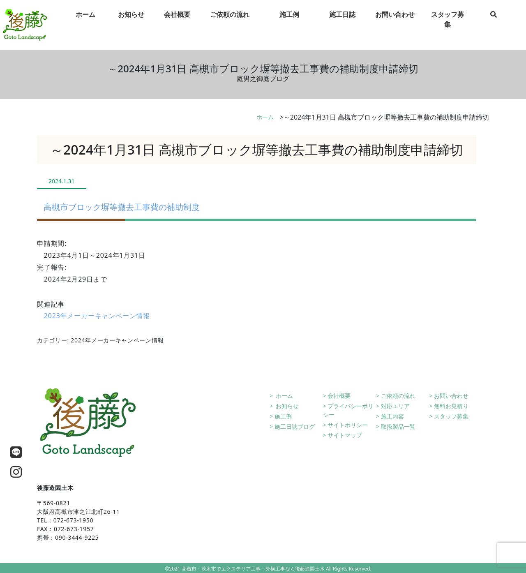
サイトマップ (345, 435)
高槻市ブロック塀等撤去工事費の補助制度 (122, 207)
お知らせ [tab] (131, 20)
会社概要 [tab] (177, 20)
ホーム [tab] (85, 20)
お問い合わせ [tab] (395, 20)
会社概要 (339, 396)
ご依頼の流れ (398, 396)
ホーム (265, 117)
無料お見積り (451, 406)
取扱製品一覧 (398, 426)
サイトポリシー (348, 425)
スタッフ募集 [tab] (447, 25)
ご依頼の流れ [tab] (229, 20)
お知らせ (287, 406)
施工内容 (392, 416)
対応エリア (395, 406)
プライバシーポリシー (348, 410)
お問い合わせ (451, 396)
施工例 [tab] (289, 20)
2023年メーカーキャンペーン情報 (97, 315)
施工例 (283, 416)
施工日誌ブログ (295, 426)
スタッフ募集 (451, 416)
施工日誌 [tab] (342, 20)
